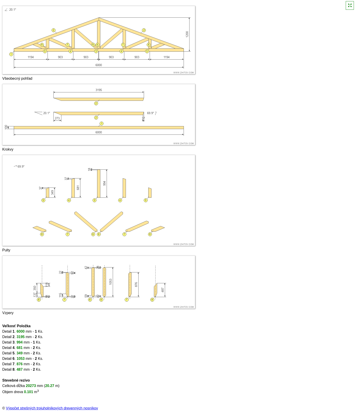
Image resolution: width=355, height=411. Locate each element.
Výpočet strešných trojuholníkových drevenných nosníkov (52, 408)
